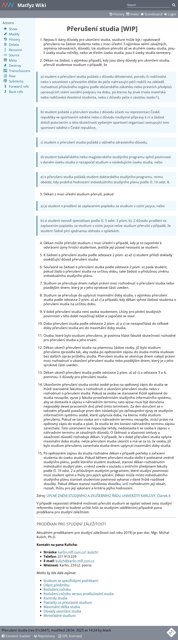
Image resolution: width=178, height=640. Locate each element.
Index (132, 14)
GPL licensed (70, 636)
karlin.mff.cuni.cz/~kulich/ (78, 552)
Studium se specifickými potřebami (71, 580)
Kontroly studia (55, 598)
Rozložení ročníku (57, 589)
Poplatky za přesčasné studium (68, 602)
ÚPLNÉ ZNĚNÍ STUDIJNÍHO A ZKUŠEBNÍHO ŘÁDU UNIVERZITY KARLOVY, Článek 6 (109, 495)
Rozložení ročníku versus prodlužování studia (79, 593)
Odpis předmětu (56, 585)
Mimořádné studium (60, 615)
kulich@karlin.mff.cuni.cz (75, 561)
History (117, 14)
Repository (44, 636)
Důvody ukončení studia (62, 611)
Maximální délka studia (62, 606)
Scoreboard (151, 14)
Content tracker (16, 636)
